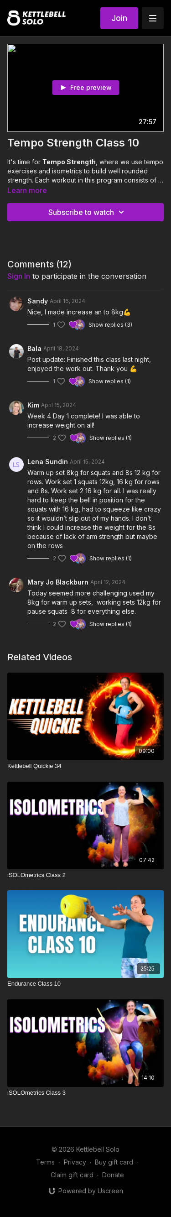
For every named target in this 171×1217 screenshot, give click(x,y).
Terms (45, 1162)
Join (119, 18)
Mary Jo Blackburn (57, 582)
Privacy (75, 1162)
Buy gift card (114, 1162)
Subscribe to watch (87, 212)
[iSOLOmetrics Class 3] (85, 1092)
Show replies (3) (110, 324)
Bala (34, 348)
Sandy (37, 301)
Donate (113, 1175)
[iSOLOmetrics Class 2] (85, 875)
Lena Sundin (47, 461)
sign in (18, 276)
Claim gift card (72, 1175)
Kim (33, 405)
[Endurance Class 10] (85, 983)
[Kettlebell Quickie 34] (85, 766)
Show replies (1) (109, 381)
